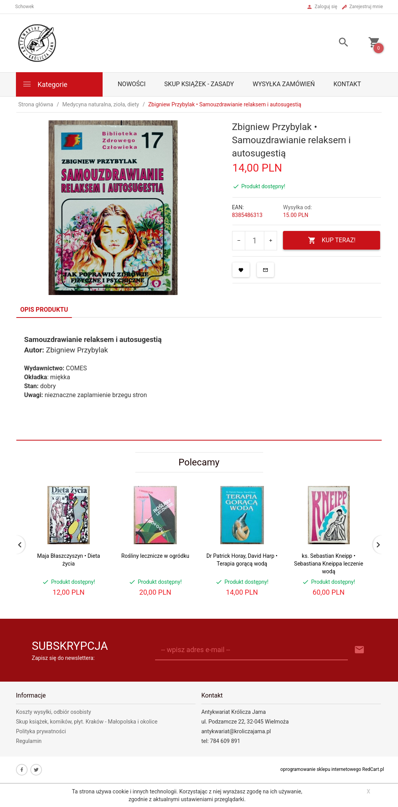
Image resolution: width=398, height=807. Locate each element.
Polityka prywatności (41, 731)
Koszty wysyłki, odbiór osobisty (53, 712)
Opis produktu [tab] (44, 309)
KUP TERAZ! (332, 240)
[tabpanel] (199, 379)
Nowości (132, 84)
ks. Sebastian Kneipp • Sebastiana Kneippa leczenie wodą (328, 563)
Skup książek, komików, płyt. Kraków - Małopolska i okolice (86, 721)
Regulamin (29, 741)
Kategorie (44, 84)
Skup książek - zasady (199, 84)
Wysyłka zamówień (284, 84)
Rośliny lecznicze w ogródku (155, 556)
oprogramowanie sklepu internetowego (320, 769)
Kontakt (347, 84)
